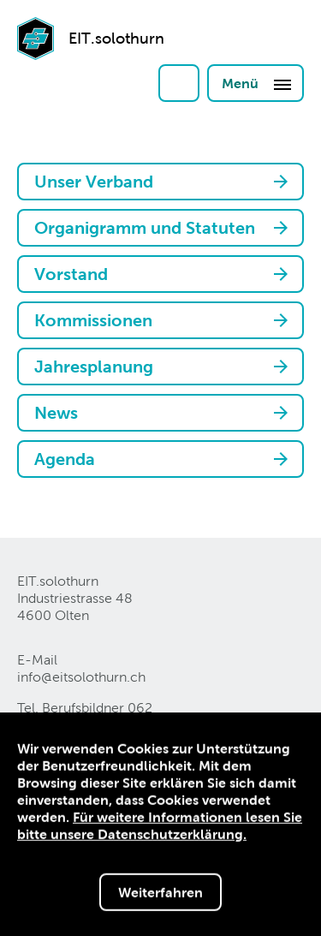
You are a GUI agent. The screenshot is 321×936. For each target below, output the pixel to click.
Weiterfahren (160, 894)
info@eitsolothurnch (81, 677)
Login (178, 83)
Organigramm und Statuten (144, 227)
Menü (257, 84)
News (56, 412)
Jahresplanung (93, 366)
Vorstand (71, 274)
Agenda (64, 459)
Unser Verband (93, 181)
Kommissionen (93, 320)
